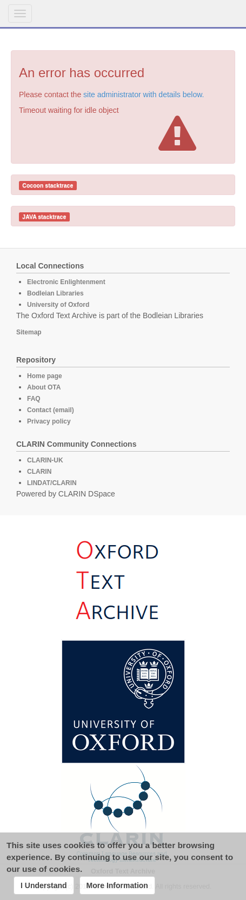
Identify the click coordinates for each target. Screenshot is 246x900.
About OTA (44, 387)
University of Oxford (58, 304)
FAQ (34, 398)
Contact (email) (50, 410)
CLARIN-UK (45, 460)
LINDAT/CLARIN (52, 483)
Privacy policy (49, 421)
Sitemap (29, 332)
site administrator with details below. (143, 94)
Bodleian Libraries (55, 293)
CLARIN (39, 471)
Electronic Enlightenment (66, 282)
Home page (44, 376)
